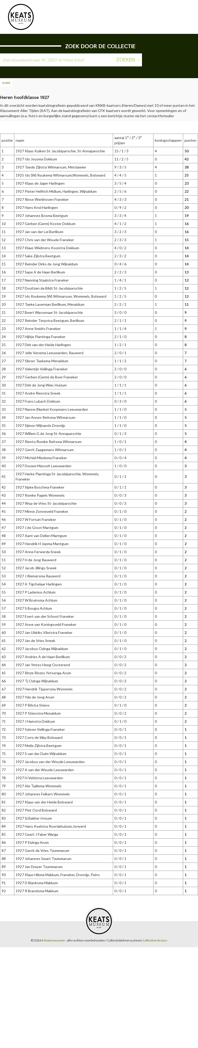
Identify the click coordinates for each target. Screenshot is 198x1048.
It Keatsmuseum (53, 940)
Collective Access (155, 940)
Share (6, 83)
